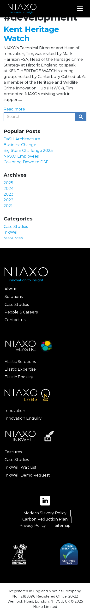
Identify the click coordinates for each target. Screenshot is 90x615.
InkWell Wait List (20, 467)
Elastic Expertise (20, 369)
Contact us (15, 320)
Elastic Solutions (20, 361)
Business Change (20, 145)
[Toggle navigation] (79, 8)
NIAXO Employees (21, 156)
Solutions (14, 296)
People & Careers (21, 312)
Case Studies (16, 226)
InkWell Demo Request (27, 475)
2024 (8, 188)
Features (13, 452)
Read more (14, 109)
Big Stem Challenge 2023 (28, 150)
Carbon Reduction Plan (45, 519)
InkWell (11, 232)
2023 (8, 194)
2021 (8, 205)
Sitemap (63, 525)
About (11, 289)
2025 (8, 183)
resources (13, 238)
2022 (8, 200)
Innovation (15, 410)
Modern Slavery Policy (45, 513)
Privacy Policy (32, 525)
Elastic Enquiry (19, 377)
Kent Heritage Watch (31, 34)
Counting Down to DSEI (27, 162)
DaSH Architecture (22, 139)
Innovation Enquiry (23, 418)
